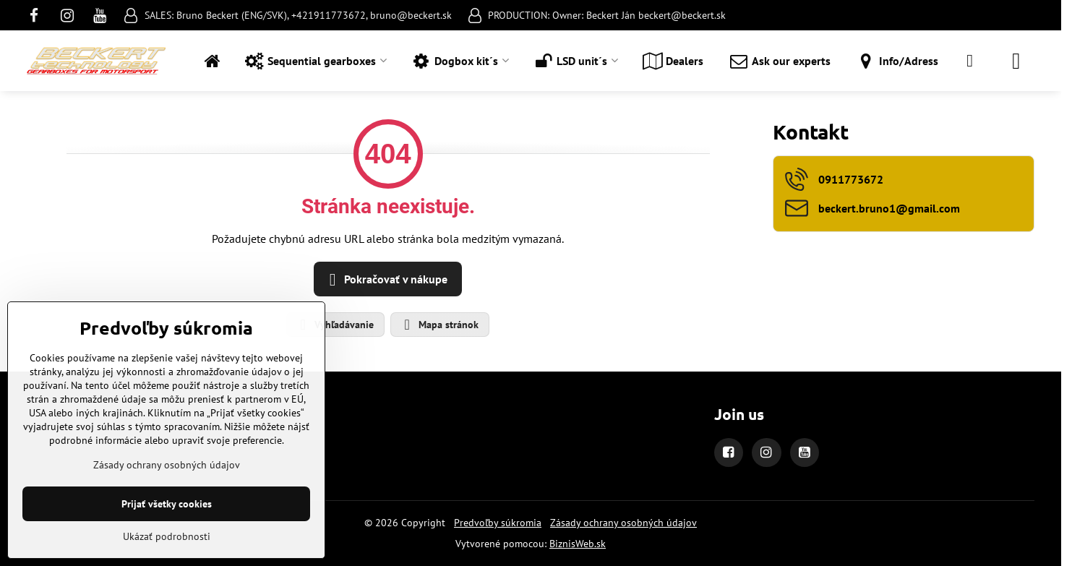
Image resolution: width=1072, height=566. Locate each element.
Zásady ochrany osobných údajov (623, 522)
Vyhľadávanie (335, 324)
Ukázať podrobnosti (166, 536)
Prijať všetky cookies (166, 503)
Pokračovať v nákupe (385, 279)
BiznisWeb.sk (577, 543)
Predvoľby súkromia (497, 522)
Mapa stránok (439, 324)
